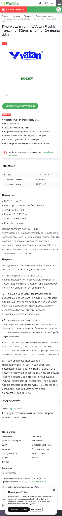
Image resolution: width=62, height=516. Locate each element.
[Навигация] (59, 3)
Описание (9, 166)
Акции (5, 457)
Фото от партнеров (11, 440)
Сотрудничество (10, 453)
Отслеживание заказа (42, 445)
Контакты (36, 457)
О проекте (7, 436)
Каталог (16, 16)
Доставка (36, 436)
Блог (4, 445)
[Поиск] (58, 9)
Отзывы (6, 449)
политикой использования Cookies (22, 499)
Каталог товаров (13, 9)
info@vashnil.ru (9, 473)
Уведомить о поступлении (20, 106)
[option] (27, 66)
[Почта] (3, 513)
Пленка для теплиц (44, 16)
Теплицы (28, 16)
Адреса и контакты (37, 481)
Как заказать (38, 440)
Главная (5, 16)
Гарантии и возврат (41, 449)
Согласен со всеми (18, 509)
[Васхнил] (10, 3)
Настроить (36, 509)
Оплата (5, 462)
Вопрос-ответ (11, 401)
